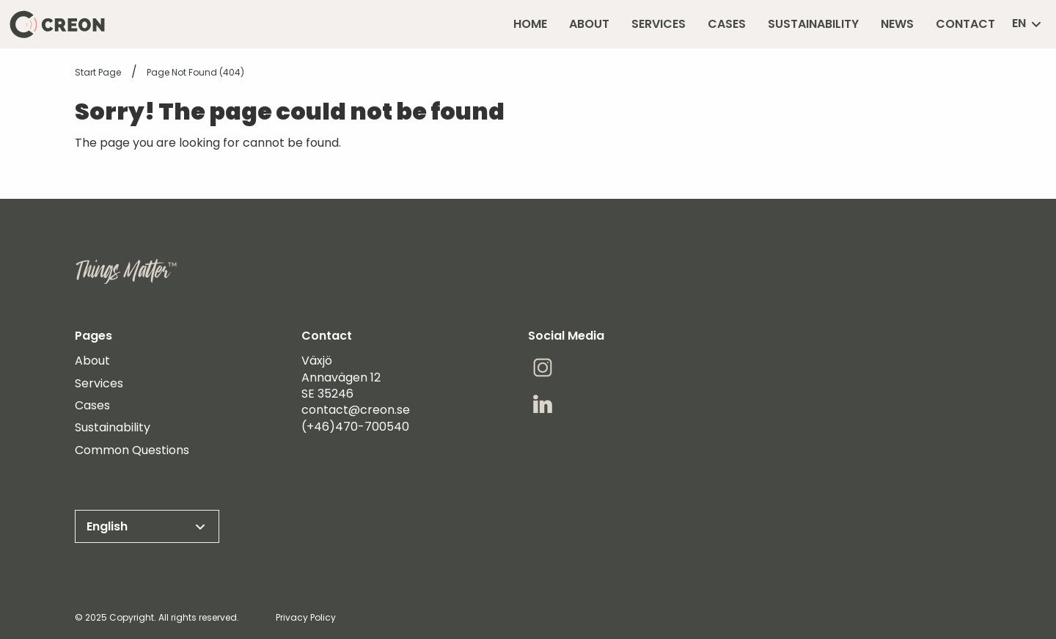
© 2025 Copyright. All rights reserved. (157, 617)
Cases (92, 406)
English (147, 527)
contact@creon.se (355, 409)
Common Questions (132, 450)
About (92, 361)
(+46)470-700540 (355, 426)
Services (99, 384)
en (1028, 23)
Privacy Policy (306, 617)
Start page (98, 72)
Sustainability (112, 428)
